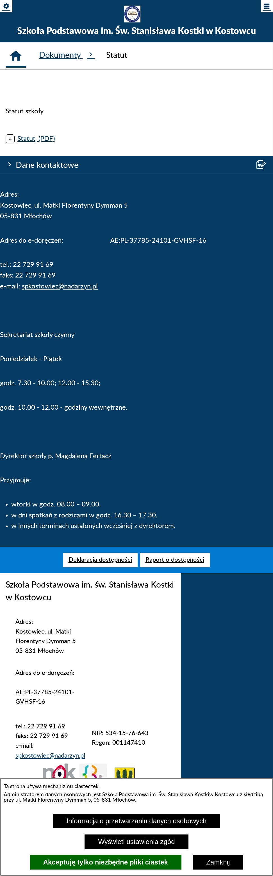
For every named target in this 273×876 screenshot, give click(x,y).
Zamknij (218, 862)
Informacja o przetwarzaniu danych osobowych (137, 821)
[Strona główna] (15, 446)
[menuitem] (100, 560)
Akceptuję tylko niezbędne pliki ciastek (105, 862)
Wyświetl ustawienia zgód (136, 841)
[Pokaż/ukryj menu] (266, 6)
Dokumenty (67, 445)
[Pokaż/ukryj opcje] (6, 6)
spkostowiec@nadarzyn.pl (60, 172)
